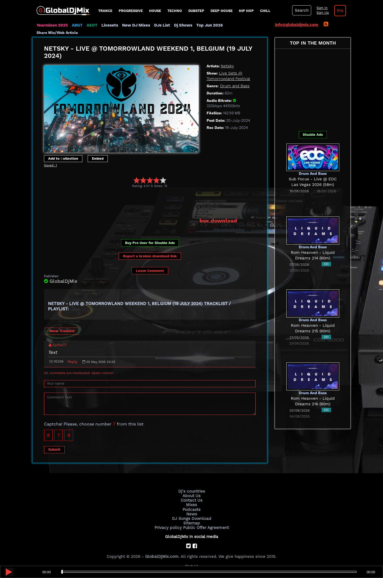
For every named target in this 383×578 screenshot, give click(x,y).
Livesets (109, 25)
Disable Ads (313, 134)
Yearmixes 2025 (52, 25)
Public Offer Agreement (205, 527)
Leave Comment (150, 271)
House (155, 11)
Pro (339, 10)
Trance (105, 11)
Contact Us (191, 500)
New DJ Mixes (136, 25)
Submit (54, 449)
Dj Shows (182, 25)
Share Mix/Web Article (57, 33)
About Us (192, 495)
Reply (72, 361)
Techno (174, 11)
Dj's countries (191, 491)
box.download (218, 220)
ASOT (91, 25)
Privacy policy (168, 527)
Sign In (321, 8)
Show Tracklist (62, 331)
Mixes (191, 504)
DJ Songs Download (191, 518)
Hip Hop (246, 11)
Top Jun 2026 (209, 25)
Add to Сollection (63, 158)
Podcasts (191, 509)
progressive (131, 11)
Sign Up (322, 13)
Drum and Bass (234, 86)
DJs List (162, 25)
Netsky (227, 66)
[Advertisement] (140, 203)
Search (301, 10)
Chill (265, 11)
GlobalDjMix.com (162, 555)
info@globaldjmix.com (296, 24)
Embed (98, 158)
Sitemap (191, 522)
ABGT (77, 25)
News (191, 513)
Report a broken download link (150, 256)
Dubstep (196, 11)
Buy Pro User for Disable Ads (150, 243)
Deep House (222, 11)
